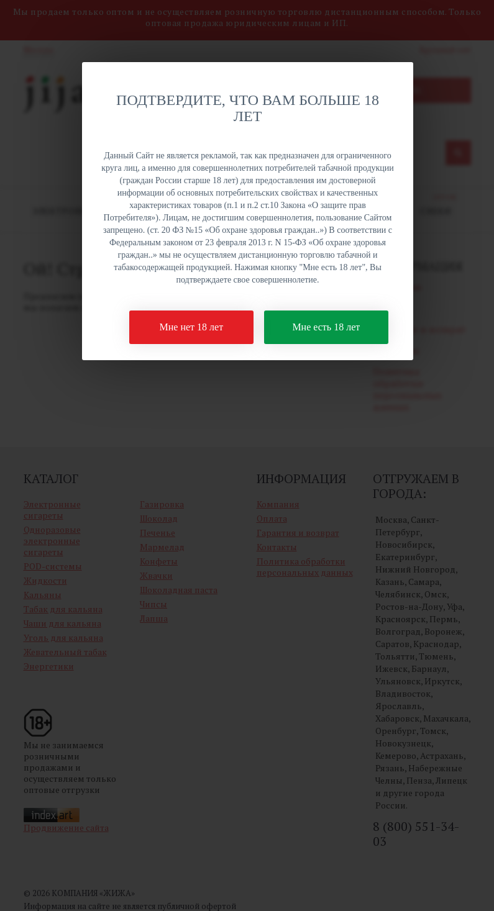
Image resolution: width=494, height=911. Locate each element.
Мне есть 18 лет (326, 327)
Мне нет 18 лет (192, 327)
